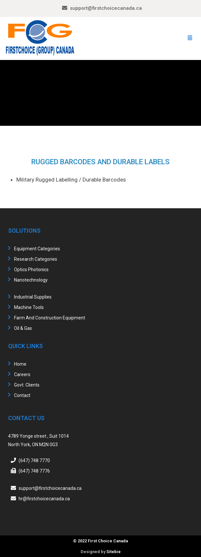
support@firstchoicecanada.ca (106, 8)
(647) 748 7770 (34, 460)
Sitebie (113, 551)
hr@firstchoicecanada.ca (44, 498)
